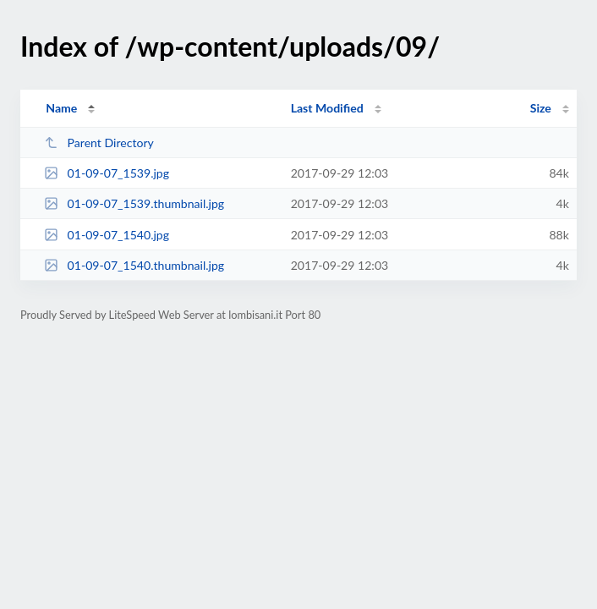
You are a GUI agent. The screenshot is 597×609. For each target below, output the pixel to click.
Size (540, 108)
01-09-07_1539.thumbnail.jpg (134, 203)
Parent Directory (99, 142)
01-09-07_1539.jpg (106, 173)
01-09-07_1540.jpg (106, 235)
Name (61, 108)
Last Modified (327, 108)
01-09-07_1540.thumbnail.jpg (134, 265)
